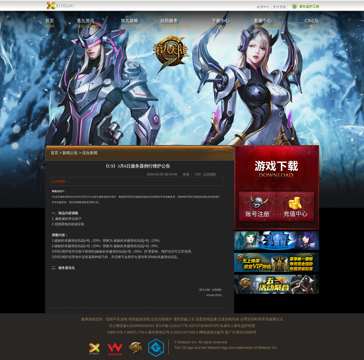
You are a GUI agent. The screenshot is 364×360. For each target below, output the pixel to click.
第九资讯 (85, 20)
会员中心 (263, 7)
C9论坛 (312, 20)
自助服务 (169, 20)
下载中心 (220, 20)
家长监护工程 (309, 6)
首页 (49, 20)
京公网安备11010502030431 (131, 326)
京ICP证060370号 (205, 326)
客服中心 (262, 20)
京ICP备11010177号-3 (173, 326)
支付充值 (279, 7)
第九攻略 (129, 20)
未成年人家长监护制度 (237, 326)
